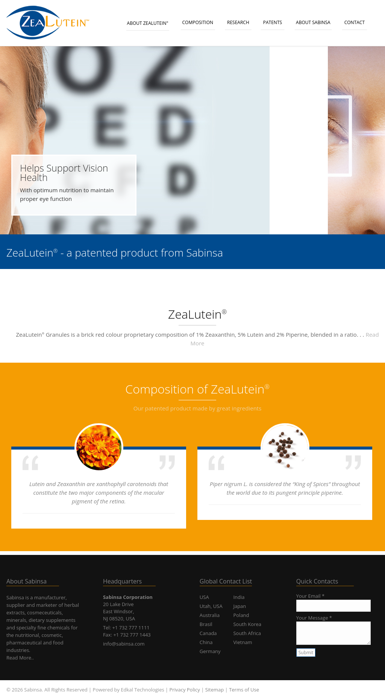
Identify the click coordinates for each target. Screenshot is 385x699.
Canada (208, 633)
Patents (272, 22)
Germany (210, 651)
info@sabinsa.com (124, 643)
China (206, 642)
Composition (198, 22)
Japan (239, 606)
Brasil (206, 624)
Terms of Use (244, 689)
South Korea (247, 624)
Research (238, 22)
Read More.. (20, 657)
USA (204, 597)
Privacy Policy (185, 689)
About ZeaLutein (147, 23)
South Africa (247, 633)
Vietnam (242, 642)
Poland (241, 615)
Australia (210, 615)
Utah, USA (211, 606)
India (238, 597)
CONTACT (354, 22)
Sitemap (214, 689)
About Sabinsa (313, 22)
